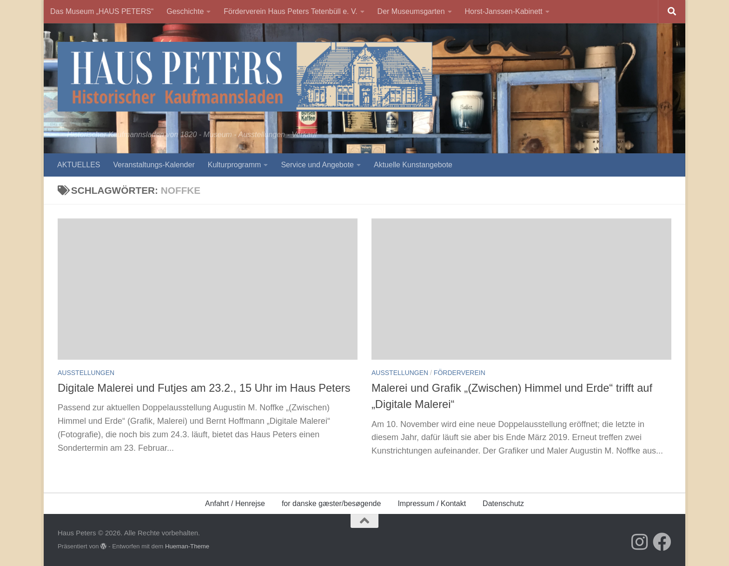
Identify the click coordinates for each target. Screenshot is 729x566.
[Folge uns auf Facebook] (662, 542)
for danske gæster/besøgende (331, 503)
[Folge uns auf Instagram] (639, 542)
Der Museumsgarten (411, 11)
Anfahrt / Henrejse (235, 503)
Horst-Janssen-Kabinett (504, 11)
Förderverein (459, 372)
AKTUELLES (78, 165)
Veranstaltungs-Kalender (153, 165)
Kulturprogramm (234, 165)
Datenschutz (503, 503)
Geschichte (185, 11)
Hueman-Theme (187, 546)
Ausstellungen (86, 372)
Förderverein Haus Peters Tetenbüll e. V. (290, 11)
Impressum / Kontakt (432, 503)
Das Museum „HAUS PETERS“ (101, 11)
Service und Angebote (317, 165)
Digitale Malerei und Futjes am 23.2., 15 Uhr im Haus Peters (204, 388)
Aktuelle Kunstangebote (413, 165)
